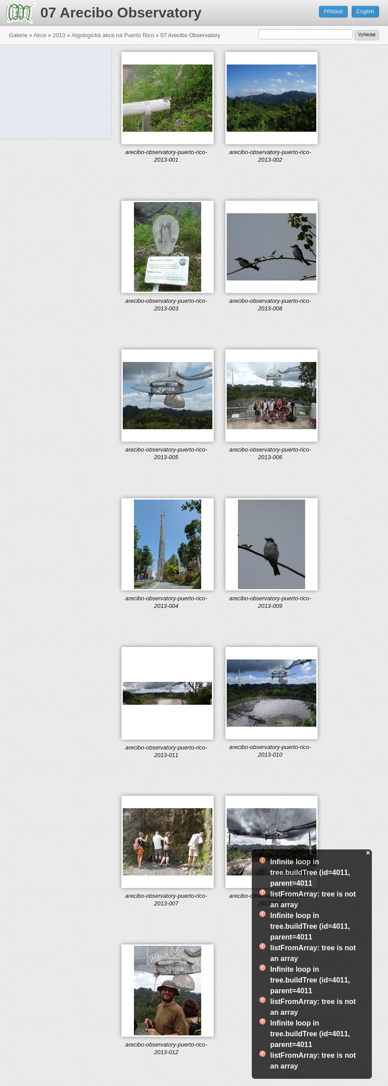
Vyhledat (366, 34)
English (365, 12)
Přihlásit (333, 12)
